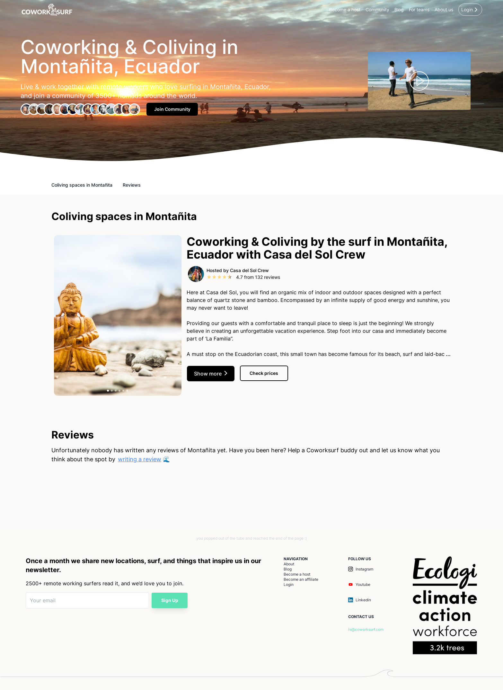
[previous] (57, 317)
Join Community (172, 109)
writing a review (139, 459)
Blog (399, 9)
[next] (178, 317)
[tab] (108, 391)
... (448, 354)
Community (377, 9)
